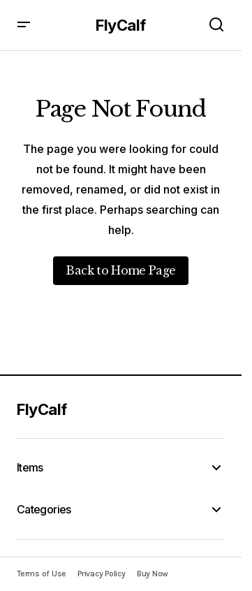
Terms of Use (41, 573)
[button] (23, 25)
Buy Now (152, 573)
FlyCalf (121, 25)
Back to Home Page (120, 270)
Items (30, 467)
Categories (44, 509)
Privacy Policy (101, 573)
